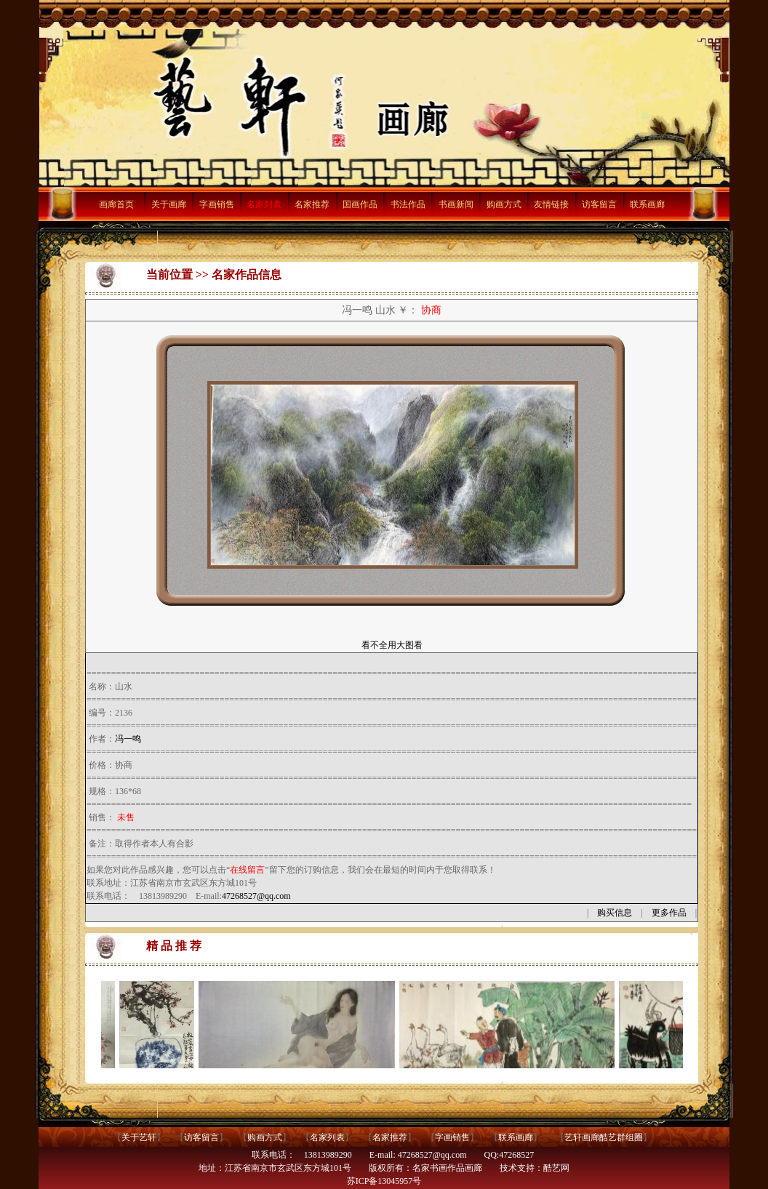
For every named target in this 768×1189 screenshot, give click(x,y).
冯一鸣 (128, 739)
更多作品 (669, 913)
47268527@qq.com (256, 896)
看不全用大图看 (392, 645)
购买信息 (614, 913)
